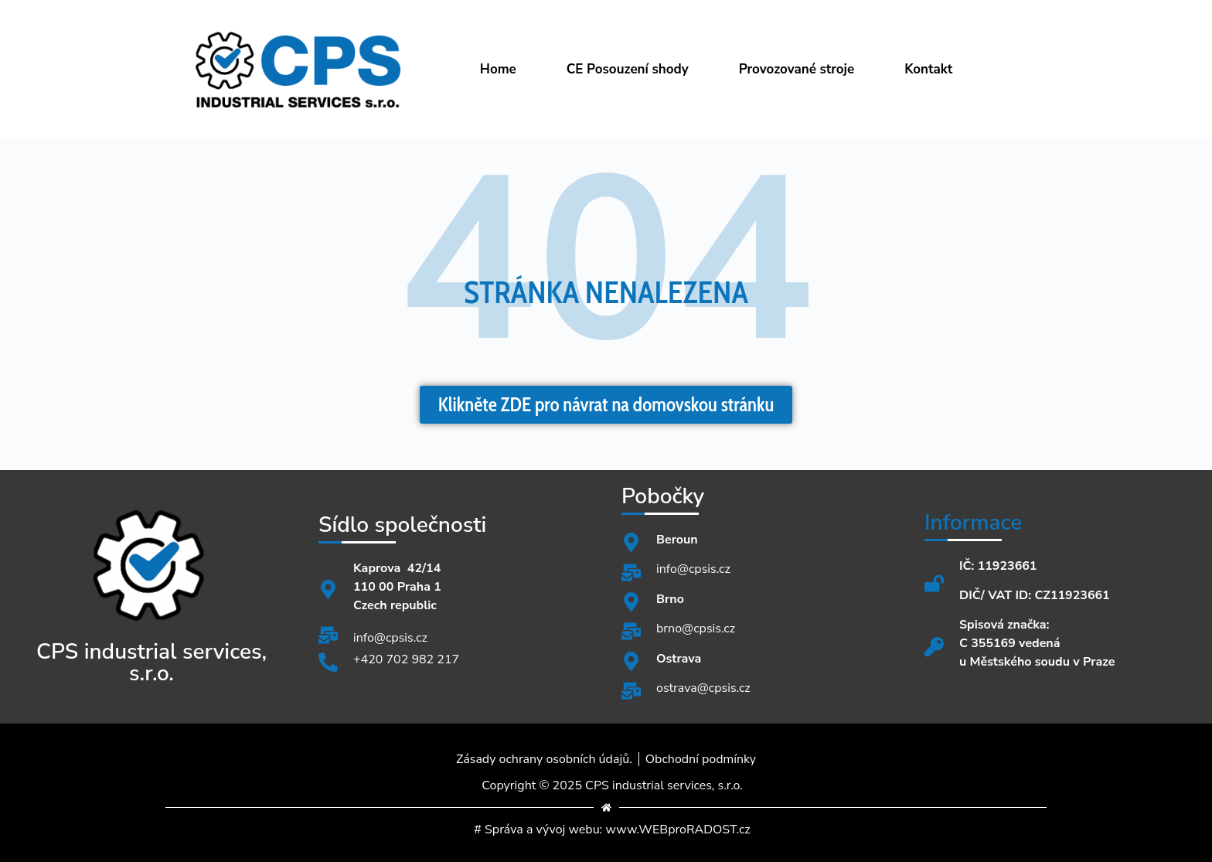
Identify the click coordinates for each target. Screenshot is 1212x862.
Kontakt (928, 69)
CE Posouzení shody (628, 69)
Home (498, 69)
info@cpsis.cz (390, 637)
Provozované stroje (797, 69)
